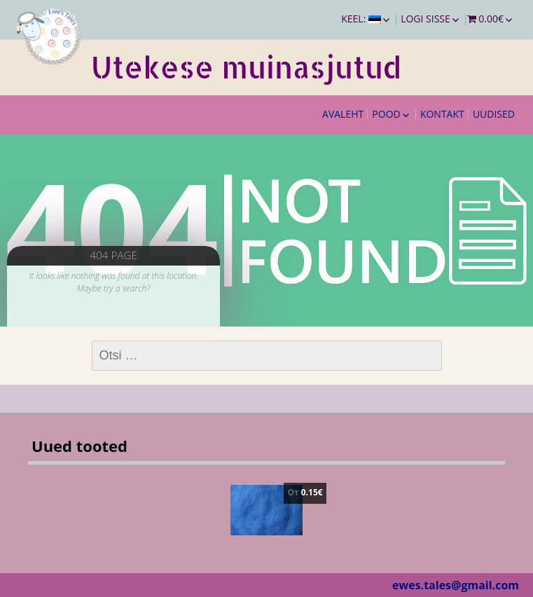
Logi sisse (425, 18)
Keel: (361, 18)
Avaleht (343, 114)
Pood (386, 114)
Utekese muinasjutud (246, 66)
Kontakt (442, 114)
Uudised (494, 114)
